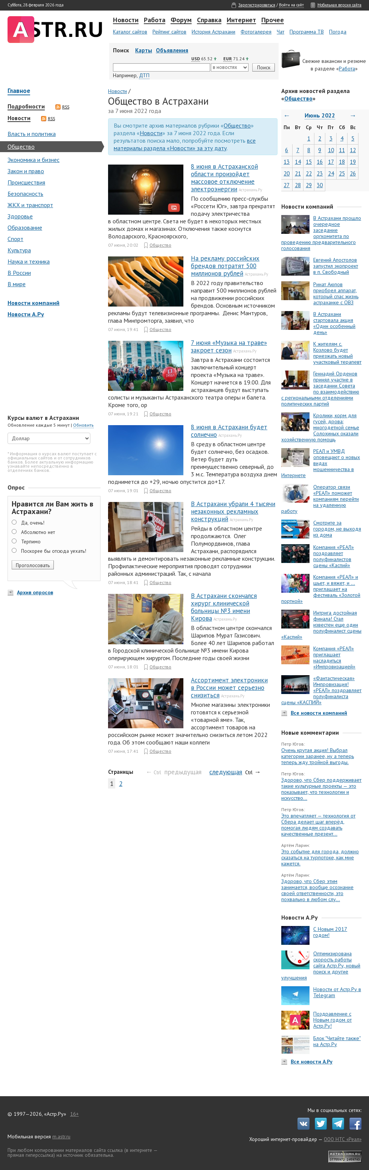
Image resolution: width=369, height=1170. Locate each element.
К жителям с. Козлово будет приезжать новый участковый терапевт (337, 352)
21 (298, 173)
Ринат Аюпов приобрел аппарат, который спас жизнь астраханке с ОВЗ (335, 293)
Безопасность (25, 193)
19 (353, 161)
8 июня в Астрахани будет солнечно (229, 431)
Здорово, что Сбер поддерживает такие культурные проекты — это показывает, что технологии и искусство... (321, 788)
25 (342, 173)
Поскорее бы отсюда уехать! (53, 551)
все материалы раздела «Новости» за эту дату (185, 144)
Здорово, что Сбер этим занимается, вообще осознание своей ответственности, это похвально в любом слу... (317, 890)
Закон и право (26, 171)
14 (298, 161)
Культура (19, 250)
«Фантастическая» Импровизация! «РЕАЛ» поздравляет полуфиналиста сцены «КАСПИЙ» (321, 690)
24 (331, 173)
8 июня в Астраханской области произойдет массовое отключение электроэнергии (224, 177)
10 (331, 150)
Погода (337, 31)
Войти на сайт (291, 5)
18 (342, 161)
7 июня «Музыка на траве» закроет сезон (229, 346)
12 (353, 150)
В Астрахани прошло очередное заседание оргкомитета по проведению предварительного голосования (321, 233)
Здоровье (20, 216)
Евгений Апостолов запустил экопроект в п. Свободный (335, 265)
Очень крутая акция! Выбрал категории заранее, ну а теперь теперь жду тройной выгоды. (317, 756)
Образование (25, 227)
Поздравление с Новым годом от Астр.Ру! (332, 1019)
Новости (126, 20)
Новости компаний (33, 303)
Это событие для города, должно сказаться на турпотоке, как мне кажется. (320, 857)
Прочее (272, 20)
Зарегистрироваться (256, 5)
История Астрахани (213, 31)
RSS (62, 107)
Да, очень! (32, 522)
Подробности (26, 106)
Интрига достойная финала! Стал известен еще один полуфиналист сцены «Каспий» (321, 624)
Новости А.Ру (26, 314)
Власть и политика (32, 133)
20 (287, 173)
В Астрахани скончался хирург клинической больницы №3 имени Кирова (224, 607)
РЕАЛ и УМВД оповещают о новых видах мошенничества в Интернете (320, 463)
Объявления (172, 50)
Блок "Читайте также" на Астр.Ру (337, 1041)
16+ (74, 1114)
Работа (154, 20)
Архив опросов (35, 592)
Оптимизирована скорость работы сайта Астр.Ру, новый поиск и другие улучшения (320, 965)
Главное (19, 91)
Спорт (15, 239)
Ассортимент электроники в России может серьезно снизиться (229, 687)
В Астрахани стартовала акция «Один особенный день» (334, 323)
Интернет (241, 20)
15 (309, 161)
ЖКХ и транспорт (30, 205)
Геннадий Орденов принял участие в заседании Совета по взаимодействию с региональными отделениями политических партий (320, 388)
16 (320, 161)
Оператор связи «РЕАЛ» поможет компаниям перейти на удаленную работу (320, 499)
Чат (280, 31)
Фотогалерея (256, 31)
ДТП (144, 75)
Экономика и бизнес (33, 159)
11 (342, 150)
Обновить (83, 425)
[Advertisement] (53, 366)
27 (287, 185)
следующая (225, 771)
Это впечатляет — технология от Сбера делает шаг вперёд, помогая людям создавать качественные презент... (318, 824)
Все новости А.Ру (311, 1061)
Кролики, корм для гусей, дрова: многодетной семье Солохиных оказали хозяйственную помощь (320, 427)
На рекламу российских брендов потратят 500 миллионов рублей (225, 266)
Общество (21, 146)
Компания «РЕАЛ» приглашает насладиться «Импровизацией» (334, 657)
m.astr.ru (61, 1136)
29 (309, 185)
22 (309, 173)
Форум (181, 20)
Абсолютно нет (38, 532)
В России (19, 272)
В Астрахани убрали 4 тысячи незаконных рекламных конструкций (233, 511)
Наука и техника (29, 261)
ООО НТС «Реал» (342, 1139)
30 (320, 185)
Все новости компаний (319, 712)
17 (331, 161)
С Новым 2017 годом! (330, 932)
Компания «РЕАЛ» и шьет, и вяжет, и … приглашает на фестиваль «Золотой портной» (320, 589)
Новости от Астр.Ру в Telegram (337, 992)
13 (287, 161)
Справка (209, 20)
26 (353, 173)
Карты (143, 50)
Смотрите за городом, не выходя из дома (337, 528)
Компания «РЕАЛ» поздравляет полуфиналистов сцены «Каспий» (333, 556)
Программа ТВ (307, 31)
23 (320, 173)
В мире (17, 284)
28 (298, 185)
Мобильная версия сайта (339, 5)
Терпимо (31, 541)
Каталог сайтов (130, 31)
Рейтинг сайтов (169, 31)
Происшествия (26, 182)
